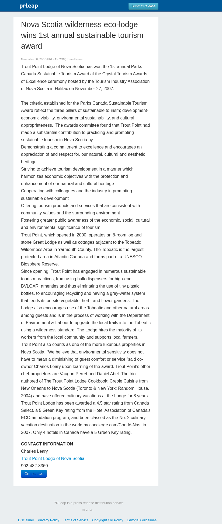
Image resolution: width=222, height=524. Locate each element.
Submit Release (143, 6)
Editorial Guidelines (142, 520)
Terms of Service (75, 520)
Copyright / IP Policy (107, 520)
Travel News (74, 59)
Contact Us (34, 474)
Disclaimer (26, 520)
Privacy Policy (48, 520)
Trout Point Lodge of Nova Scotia (52, 458)
